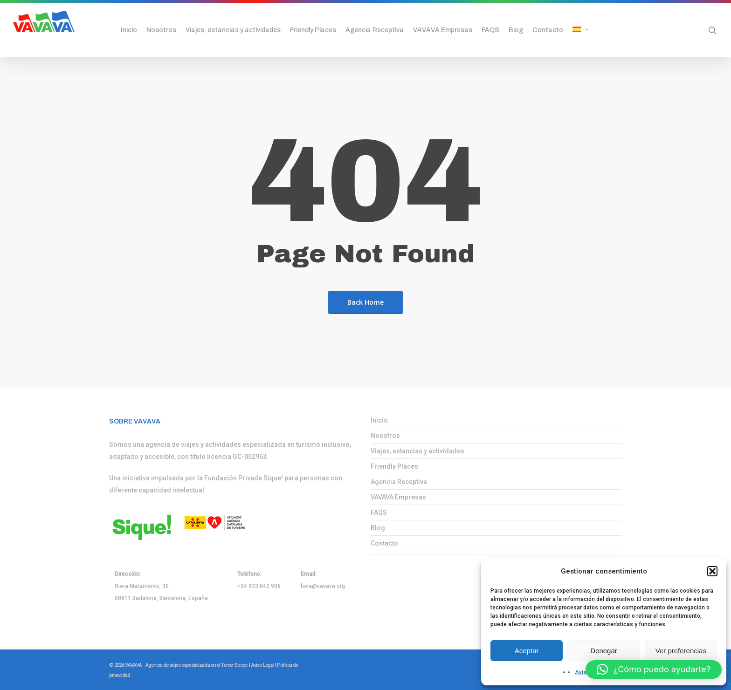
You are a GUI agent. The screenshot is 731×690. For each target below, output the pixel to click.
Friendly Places (394, 466)
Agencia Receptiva (399, 481)
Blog (378, 528)
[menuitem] (591, 30)
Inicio (379, 420)
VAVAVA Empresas (398, 497)
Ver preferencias (680, 651)
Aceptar (527, 651)
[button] (712, 571)
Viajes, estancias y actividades (417, 451)
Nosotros (385, 435)
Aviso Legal (262, 665)
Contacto (384, 543)
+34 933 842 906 (259, 586)
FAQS (379, 512)
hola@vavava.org (323, 586)
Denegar (603, 651)
